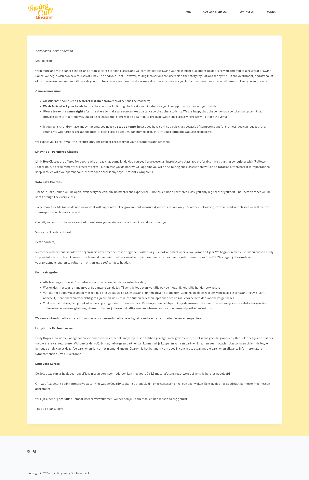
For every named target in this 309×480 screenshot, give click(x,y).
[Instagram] (34, 451)
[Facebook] (28, 451)
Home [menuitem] (188, 11)
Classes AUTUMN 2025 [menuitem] (215, 11)
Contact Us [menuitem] (247, 11)
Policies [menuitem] (271, 11)
